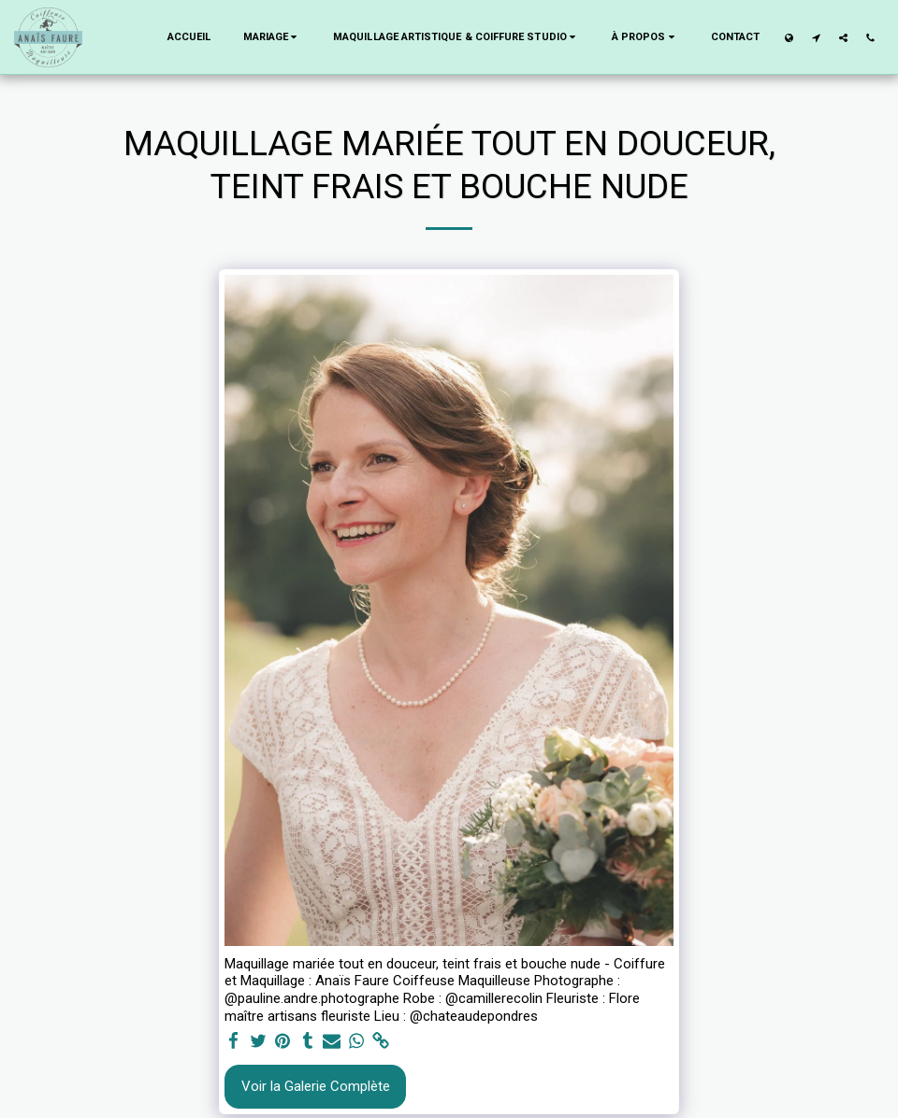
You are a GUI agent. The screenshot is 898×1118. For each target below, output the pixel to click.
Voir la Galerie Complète (315, 1086)
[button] (272, 37)
